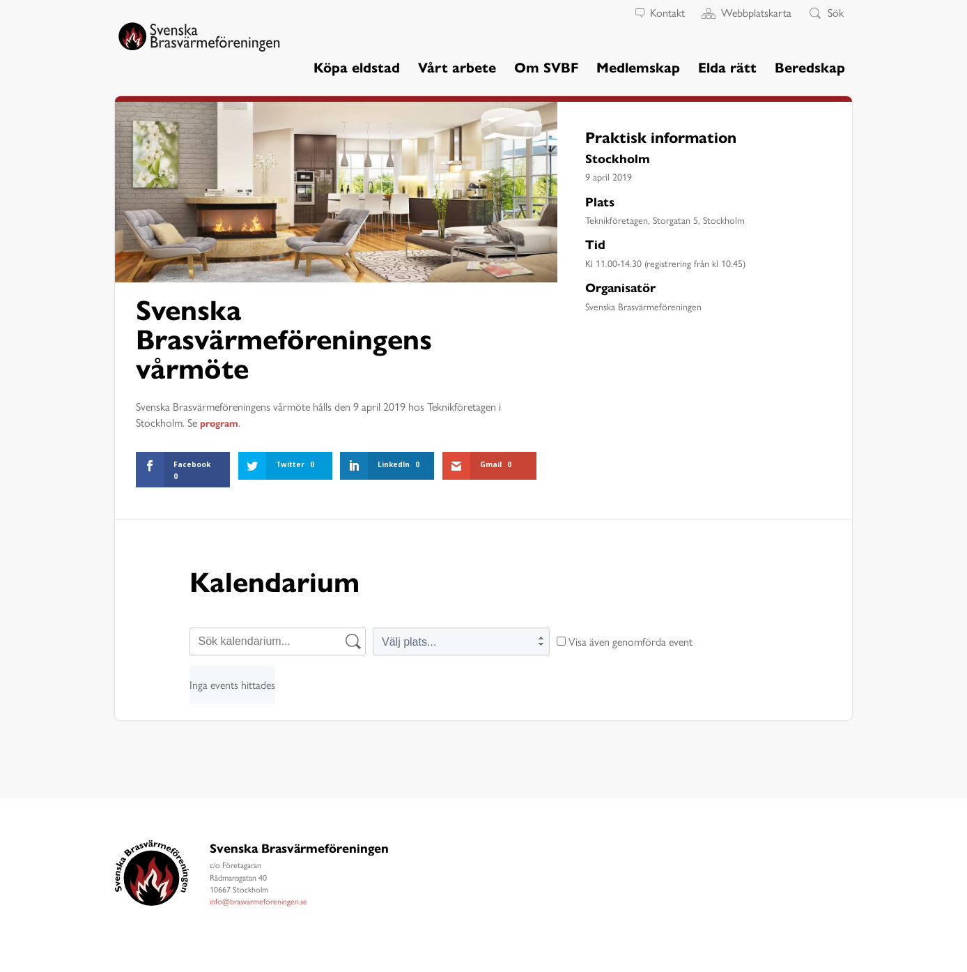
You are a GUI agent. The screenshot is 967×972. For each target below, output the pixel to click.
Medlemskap (638, 68)
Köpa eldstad (357, 68)
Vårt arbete (457, 68)
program (222, 423)
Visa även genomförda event (625, 641)
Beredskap (810, 68)
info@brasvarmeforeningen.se (258, 901)
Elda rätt (727, 68)
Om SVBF (546, 68)
